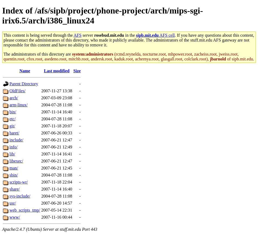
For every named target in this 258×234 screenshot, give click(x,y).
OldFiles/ (17, 91)
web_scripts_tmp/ (24, 210)
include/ (16, 140)
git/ (12, 126)
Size (77, 71)
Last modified (57, 71)
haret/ (14, 133)
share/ (14, 189)
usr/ (12, 203)
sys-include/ (19, 196)
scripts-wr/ (18, 182)
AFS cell (155, 35)
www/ (14, 217)
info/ (13, 147)
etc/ (12, 119)
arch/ (13, 98)
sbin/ (13, 175)
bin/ (12, 112)
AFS (77, 35)
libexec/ (16, 161)
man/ (13, 168)
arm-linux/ (18, 105)
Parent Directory (23, 84)
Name (24, 71)
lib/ (12, 154)
